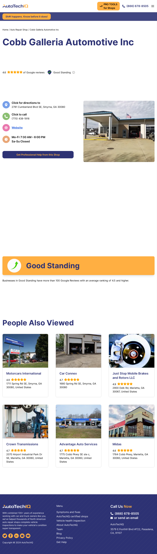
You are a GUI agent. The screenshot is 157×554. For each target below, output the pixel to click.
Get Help (61, 542)
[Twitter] (4, 535)
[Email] (22, 535)
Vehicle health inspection (70, 520)
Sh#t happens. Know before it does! (27, 16)
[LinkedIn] (16, 535)
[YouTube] (28, 535)
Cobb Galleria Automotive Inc (44, 29)
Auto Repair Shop (19, 29)
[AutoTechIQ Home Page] (15, 6)
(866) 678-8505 (135, 6)
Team (59, 529)
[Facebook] (10, 535)
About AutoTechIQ (67, 524)
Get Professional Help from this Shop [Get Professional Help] (38, 154)
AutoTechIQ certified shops (72, 516)
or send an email (124, 518)
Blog (59, 533)
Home (5, 29)
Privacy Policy (64, 537)
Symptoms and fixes (68, 512)
